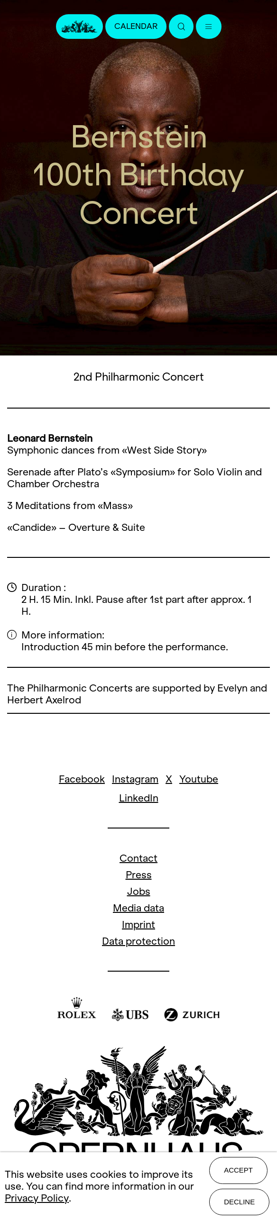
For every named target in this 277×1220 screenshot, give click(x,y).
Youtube (198, 779)
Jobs (138, 891)
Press (139, 874)
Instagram (135, 779)
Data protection (138, 941)
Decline (239, 1202)
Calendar (135, 26)
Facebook (82, 779)
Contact (138, 858)
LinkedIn (138, 797)
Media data (138, 907)
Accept (238, 1170)
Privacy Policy (37, 1198)
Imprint (138, 924)
